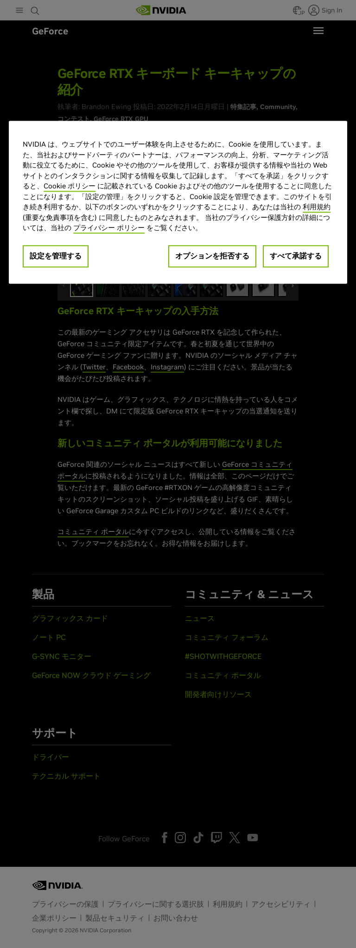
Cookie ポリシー (69, 186)
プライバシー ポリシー (109, 228)
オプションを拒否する (212, 255)
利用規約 (317, 207)
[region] (178, 202)
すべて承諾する (296, 255)
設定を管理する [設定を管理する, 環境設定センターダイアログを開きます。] (56, 255)
